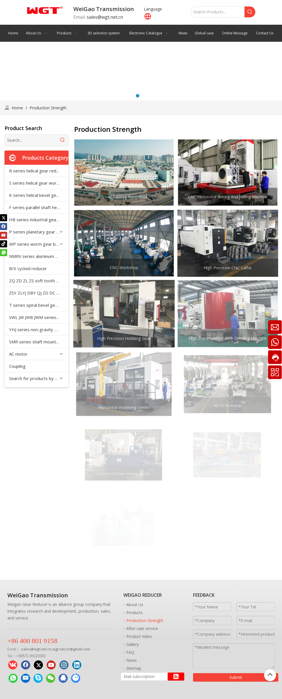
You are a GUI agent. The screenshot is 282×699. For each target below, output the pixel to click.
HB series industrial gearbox (37, 219)
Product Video (139, 636)
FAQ (130, 652)
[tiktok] (3, 244)
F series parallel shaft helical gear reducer (39, 207)
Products (134, 612)
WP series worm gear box (35, 244)
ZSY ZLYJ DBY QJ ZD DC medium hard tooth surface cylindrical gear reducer (39, 293)
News (131, 660)
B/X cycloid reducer (28, 268)
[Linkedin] (76, 664)
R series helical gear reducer (37, 171)
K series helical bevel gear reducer (39, 195)
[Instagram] (64, 664)
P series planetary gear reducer (39, 232)
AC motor (18, 354)
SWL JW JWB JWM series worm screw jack (39, 317)
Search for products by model (38, 378)
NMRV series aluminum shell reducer (39, 256)
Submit (235, 677)
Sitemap (133, 668)
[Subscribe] (175, 676)
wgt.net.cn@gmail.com (71, 649)
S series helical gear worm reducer (39, 183)
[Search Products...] (217, 12)
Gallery (132, 644)
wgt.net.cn (42, 649)
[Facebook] (3, 226)
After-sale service (142, 628)
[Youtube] (3, 235)
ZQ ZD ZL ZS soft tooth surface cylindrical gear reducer (39, 280)
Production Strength (144, 620)
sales (25, 649)
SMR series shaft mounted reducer (39, 342)
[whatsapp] (3, 252)
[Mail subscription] (143, 677)
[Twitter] (3, 217)
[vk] (12, 664)
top (270, 674)
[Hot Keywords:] (249, 12)
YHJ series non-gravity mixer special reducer (39, 329)
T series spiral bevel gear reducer (39, 305)
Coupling (17, 366)
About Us (134, 604)
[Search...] (31, 140)
